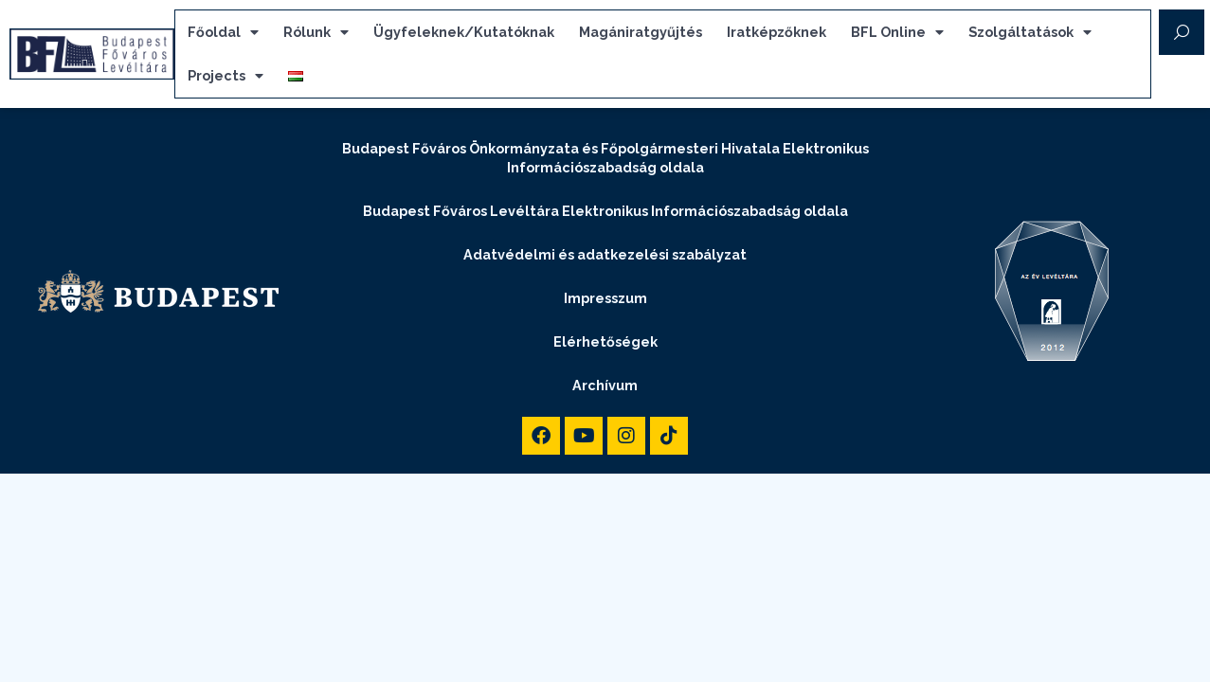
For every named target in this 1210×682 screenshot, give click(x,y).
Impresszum (605, 289)
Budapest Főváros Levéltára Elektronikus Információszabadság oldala (605, 202)
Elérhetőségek (605, 333)
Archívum (605, 376)
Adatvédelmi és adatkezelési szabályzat (605, 246)
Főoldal (223, 32)
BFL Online (897, 32)
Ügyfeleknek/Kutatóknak (463, 32)
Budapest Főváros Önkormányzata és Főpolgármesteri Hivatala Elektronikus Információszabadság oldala (605, 149)
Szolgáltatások (1030, 32)
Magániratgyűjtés (640, 32)
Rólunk (316, 32)
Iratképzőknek (776, 32)
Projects (225, 76)
